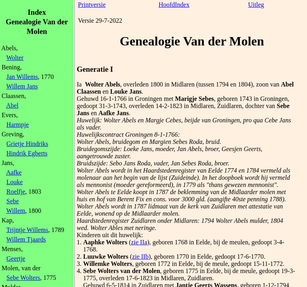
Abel (12, 105)
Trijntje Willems (27, 229)
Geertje (15, 258)
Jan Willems (22, 76)
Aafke (14, 172)
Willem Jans (22, 86)
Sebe (12, 201)
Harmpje (17, 124)
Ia (79, 84)
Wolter (15, 57)
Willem (15, 210)
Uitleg (256, 4)
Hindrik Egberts (27, 153)
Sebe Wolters (23, 277)
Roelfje (15, 191)
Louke (14, 182)
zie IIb (140, 256)
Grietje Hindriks (27, 143)
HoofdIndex (174, 4)
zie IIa (139, 242)
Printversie (92, 4)
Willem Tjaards (26, 239)
